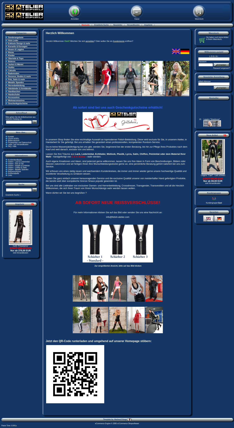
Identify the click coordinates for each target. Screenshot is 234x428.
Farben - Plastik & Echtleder (19, 166)
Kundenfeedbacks (15, 160)
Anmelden (75, 19)
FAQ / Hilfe (12, 146)
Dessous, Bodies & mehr (19, 76)
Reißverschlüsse (14, 171)
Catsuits (12, 70)
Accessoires (14, 97)
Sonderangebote (15, 37)
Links (10, 175)
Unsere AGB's (13, 139)
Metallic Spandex (16, 82)
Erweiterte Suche (101, 25)
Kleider (11, 55)
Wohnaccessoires (16, 100)
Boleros (11, 61)
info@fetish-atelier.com (117, 217)
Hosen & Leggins (16, 49)
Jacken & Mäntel (15, 64)
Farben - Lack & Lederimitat (19, 162)
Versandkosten (133, 25)
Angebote (148, 25)
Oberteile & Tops (15, 58)
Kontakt (11, 137)
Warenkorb (199, 19)
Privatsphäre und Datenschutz (20, 142)
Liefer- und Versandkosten (18, 144)
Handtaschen (14, 91)
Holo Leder (13, 40)
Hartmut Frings (123, 419)
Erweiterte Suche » (13, 195)
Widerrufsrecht (13, 141)
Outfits (11, 67)
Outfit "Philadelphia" (20, 246)
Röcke (11, 52)
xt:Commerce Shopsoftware (128, 423)
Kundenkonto (118, 41)
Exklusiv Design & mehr (19, 43)
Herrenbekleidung (16, 85)
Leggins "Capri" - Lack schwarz (213, 175)
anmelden (90, 41)
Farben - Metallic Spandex (18, 169)
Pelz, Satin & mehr (16, 79)
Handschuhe (14, 94)
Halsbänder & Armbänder (19, 88)
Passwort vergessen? (221, 68)
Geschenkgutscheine (18, 103)
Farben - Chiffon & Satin (17, 168)
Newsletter (117, 25)
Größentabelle (13, 173)
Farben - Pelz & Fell (15, 164)
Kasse (137, 19)
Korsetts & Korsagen (17, 46)
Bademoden (13, 73)
